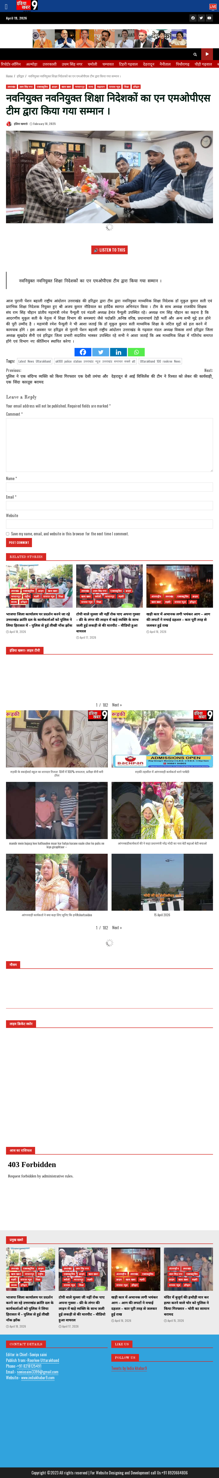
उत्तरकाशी (49, 64)
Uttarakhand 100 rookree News (160, 361)
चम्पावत (108, 64)
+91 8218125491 (29, 1366)
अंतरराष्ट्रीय (156, 596)
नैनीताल (165, 64)
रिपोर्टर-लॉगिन (11, 64)
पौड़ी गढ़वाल (203, 64)
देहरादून (148, 64)
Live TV (207, 54)
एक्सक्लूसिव (42, 86)
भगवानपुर (79, 86)
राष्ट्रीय (27, 596)
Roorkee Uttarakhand (43, 1360)
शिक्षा (126, 86)
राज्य (90, 86)
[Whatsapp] (136, 352)
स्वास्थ (14, 602)
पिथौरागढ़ (182, 64)
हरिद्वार (136, 86)
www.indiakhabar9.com (38, 1377)
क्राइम (54, 86)
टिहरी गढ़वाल (128, 64)
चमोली (92, 64)
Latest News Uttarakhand (35, 361)
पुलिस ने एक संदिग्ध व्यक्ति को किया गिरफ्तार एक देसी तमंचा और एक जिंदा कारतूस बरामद (58, 376)
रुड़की (36, 596)
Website (12, 515)
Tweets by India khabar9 (129, 1368)
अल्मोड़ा (31, 64)
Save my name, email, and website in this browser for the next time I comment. (70, 534)
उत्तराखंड (11, 86)
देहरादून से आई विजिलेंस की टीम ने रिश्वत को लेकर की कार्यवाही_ (161, 373)
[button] (117, 705)
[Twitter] (100, 352)
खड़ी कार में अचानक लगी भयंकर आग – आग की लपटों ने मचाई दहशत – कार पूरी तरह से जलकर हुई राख (179, 586)
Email (11, 497)
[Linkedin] (118, 352)
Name (11, 478)
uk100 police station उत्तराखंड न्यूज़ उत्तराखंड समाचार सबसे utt (95, 361)
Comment (14, 414)
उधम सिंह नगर (72, 64)
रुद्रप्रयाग (101, 86)
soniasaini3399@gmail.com (37, 1372)
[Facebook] (83, 352)
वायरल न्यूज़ (114, 86)
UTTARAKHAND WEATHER (109, 990)
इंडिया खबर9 (17, 124)
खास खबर (66, 86)
